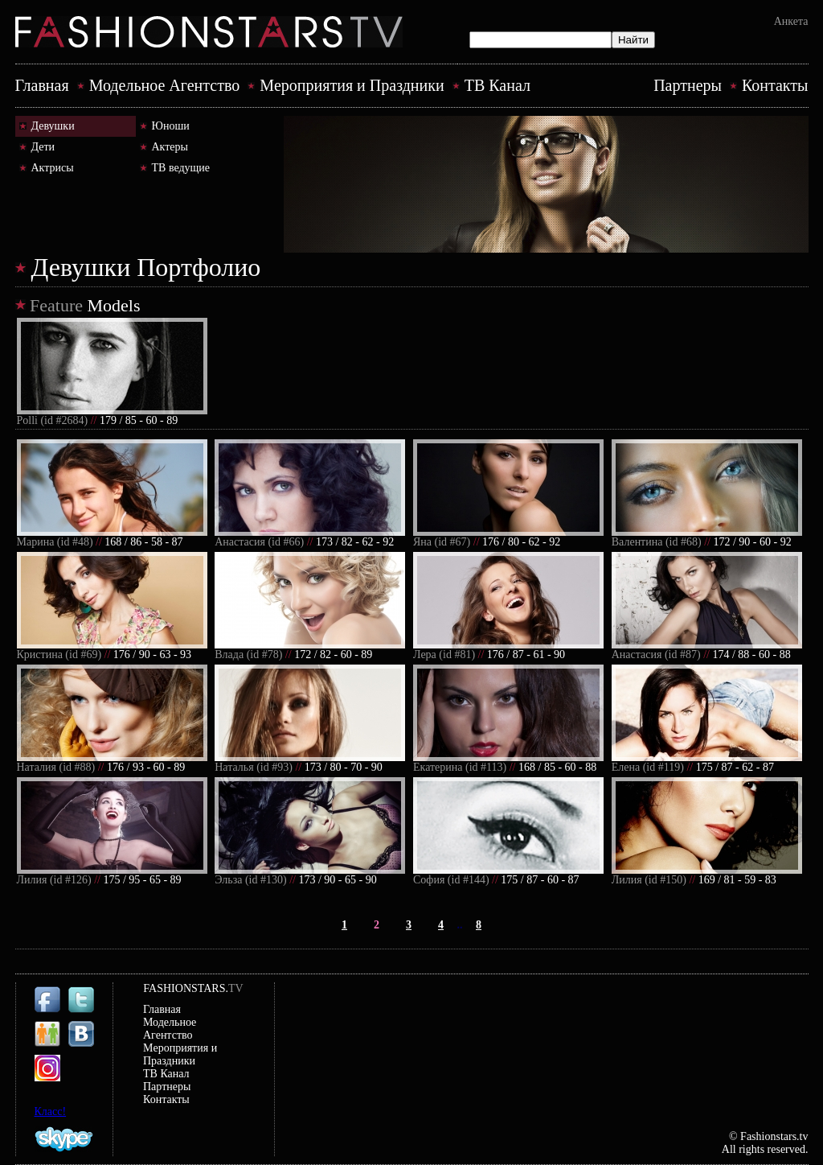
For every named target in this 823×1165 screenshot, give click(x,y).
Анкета (791, 21)
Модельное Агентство (164, 85)
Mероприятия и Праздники (352, 85)
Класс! (51, 1111)
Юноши (171, 126)
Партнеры (687, 85)
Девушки (53, 126)
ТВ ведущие (181, 168)
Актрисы (52, 168)
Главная (42, 85)
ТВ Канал (497, 85)
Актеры (170, 147)
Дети (43, 147)
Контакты (775, 85)
